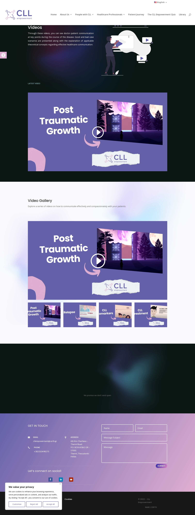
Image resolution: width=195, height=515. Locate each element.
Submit (161, 466)
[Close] (60, 483)
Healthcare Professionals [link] (109, 15)
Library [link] (182, 15)
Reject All (34, 504)
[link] (3, 55)
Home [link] (54, 15)
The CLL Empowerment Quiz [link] (162, 15)
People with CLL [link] (83, 15)
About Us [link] (64, 15)
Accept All (50, 504)
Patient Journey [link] (136, 15)
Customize (17, 504)
